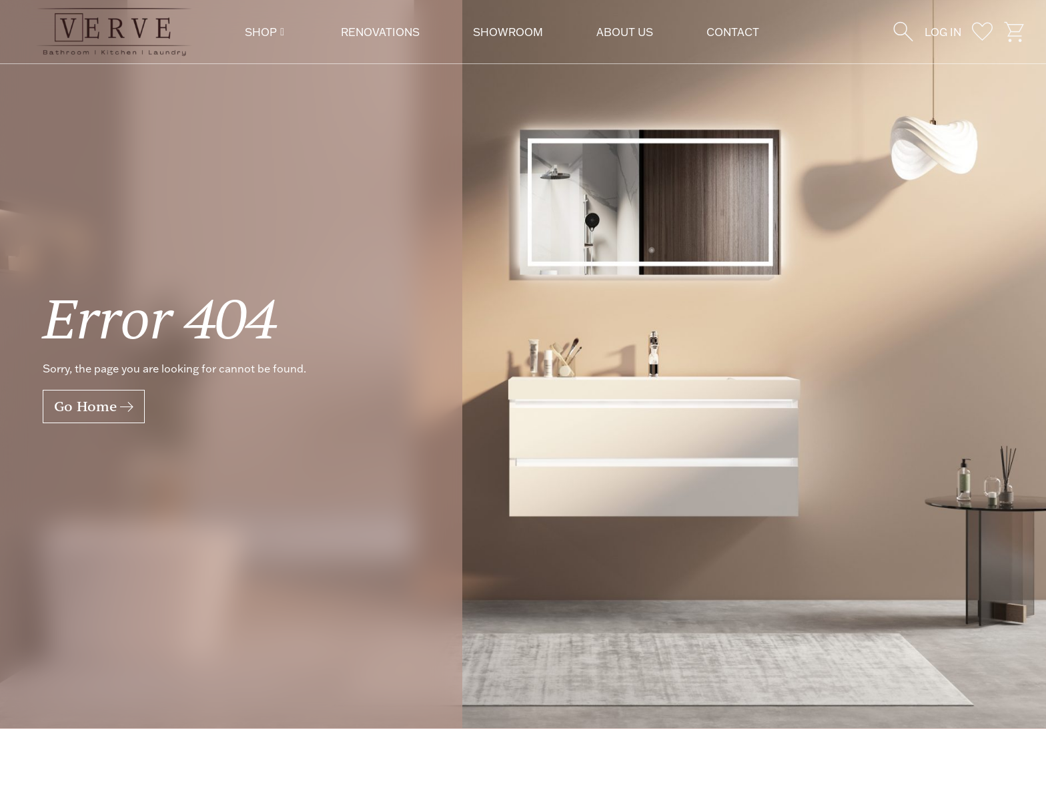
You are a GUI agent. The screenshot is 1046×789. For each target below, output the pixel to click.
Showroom (508, 32)
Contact (732, 32)
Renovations (380, 32)
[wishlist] (982, 31)
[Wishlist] (903, 31)
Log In (943, 32)
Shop (264, 32)
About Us (624, 32)
